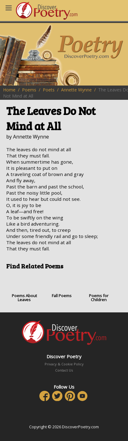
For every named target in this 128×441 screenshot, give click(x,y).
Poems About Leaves (24, 288)
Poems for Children (99, 288)
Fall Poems (61, 286)
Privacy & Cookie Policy (64, 364)
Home (9, 90)
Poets (49, 90)
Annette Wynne (76, 90)
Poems (29, 90)
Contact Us (64, 370)
